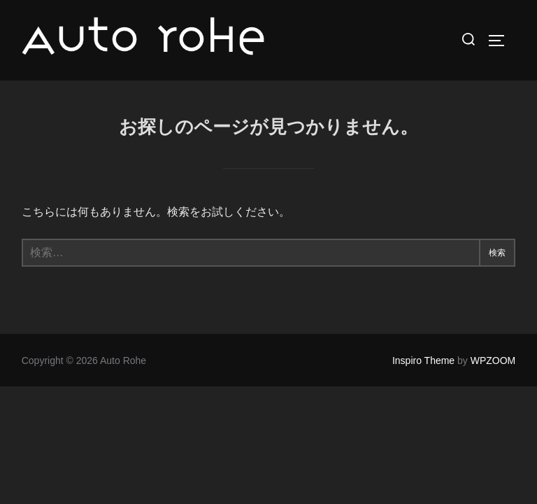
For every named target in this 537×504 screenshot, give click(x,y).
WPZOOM (493, 360)
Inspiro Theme (423, 360)
